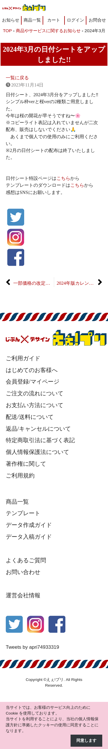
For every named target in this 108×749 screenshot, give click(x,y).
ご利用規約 (20, 475)
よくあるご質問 (26, 560)
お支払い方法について (34, 405)
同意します (86, 740)
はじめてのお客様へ (32, 370)
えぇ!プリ (55, 679)
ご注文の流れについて (34, 393)
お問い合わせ (23, 572)
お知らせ (10, 20)
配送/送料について (30, 417)
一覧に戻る (17, 77)
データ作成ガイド (29, 525)
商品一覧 (32, 20)
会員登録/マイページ (32, 381)
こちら (63, 178)
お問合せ (97, 20)
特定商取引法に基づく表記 (40, 440)
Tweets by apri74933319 (32, 647)
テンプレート (23, 513)
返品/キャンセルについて (38, 428)
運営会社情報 (23, 595)
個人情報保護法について (37, 452)
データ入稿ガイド (29, 537)
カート (53, 20)
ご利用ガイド (23, 358)
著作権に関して (26, 464)
